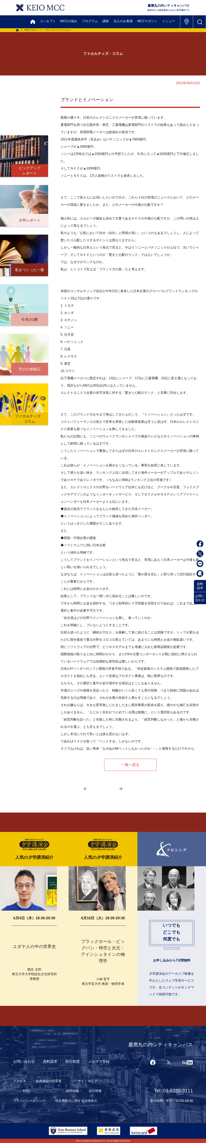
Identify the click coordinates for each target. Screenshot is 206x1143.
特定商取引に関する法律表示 (76, 1100)
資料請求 (200, 586)
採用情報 (72, 1091)
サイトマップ (87, 1081)
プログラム (90, 21)
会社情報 (95, 1091)
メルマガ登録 (99, 1061)
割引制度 (72, 1061)
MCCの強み (68, 21)
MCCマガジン (147, 21)
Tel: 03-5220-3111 (173, 1090)
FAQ (26, 1091)
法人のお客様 (123, 21)
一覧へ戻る (130, 765)
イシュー (168, 21)
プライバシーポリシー (29, 1100)
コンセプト (48, 21)
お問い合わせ (200, 598)
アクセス (19, 1081)
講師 (105, 21)
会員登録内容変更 (49, 1081)
